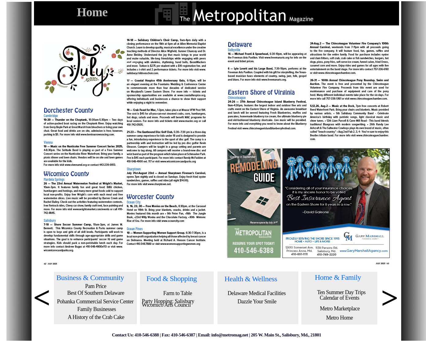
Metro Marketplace (340, 308)
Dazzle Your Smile (257, 301)
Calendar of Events (339, 298)
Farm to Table (177, 293)
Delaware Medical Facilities (256, 293)
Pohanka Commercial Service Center (95, 301)
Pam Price (95, 286)
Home (92, 12)
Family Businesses (96, 309)
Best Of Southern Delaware (95, 293)
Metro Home (339, 318)
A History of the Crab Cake (96, 317)
